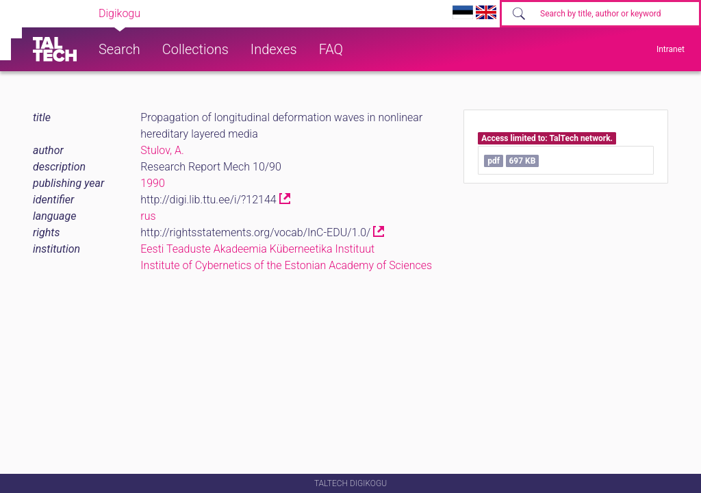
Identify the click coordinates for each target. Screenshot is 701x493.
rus (147, 216)
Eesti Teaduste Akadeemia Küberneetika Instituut (257, 248)
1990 (152, 183)
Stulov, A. (162, 150)
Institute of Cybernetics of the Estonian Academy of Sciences (286, 265)
